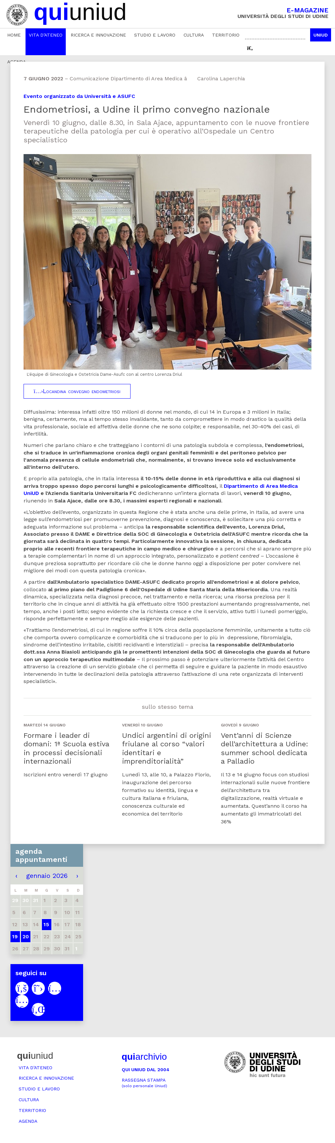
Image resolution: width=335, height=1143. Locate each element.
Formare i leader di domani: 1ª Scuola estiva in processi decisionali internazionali (66, 748)
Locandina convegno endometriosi (77, 391)
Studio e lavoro (154, 35)
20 (26, 936)
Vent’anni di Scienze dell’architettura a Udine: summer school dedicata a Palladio (264, 748)
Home (14, 35)
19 (15, 936)
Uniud (320, 35)
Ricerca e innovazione (98, 35)
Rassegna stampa (144, 1082)
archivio (144, 1057)
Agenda (28, 1121)
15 (46, 924)
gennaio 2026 (47, 876)
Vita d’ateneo (45, 35)
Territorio (225, 35)
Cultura (194, 35)
